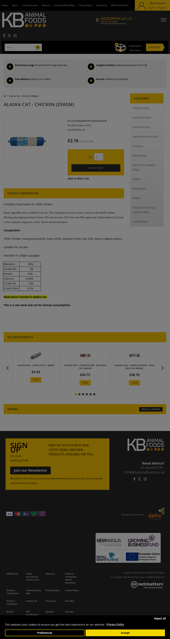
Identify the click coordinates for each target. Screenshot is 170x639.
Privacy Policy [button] (115, 624)
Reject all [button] (160, 618)
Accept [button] (125, 633)
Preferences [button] (44, 633)
